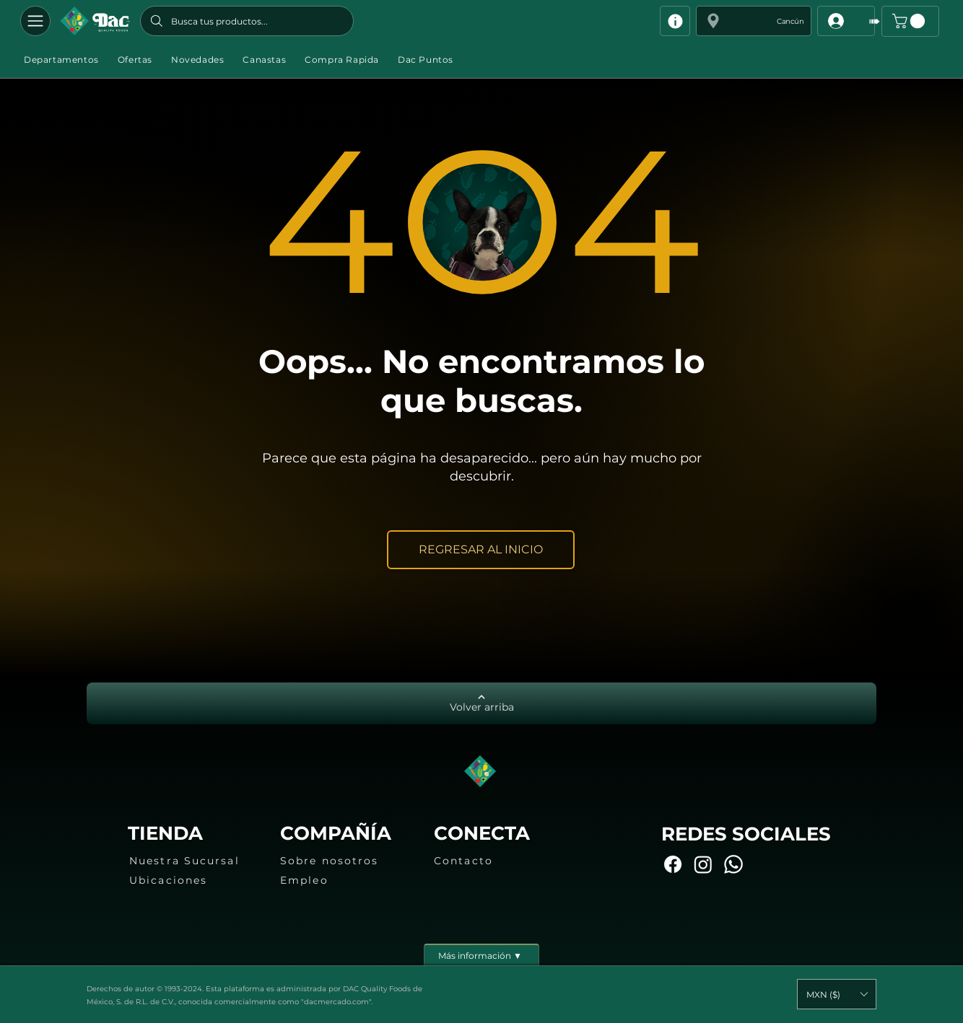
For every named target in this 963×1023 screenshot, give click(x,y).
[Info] (675, 21)
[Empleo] (344, 880)
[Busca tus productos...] (247, 21)
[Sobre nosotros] (344, 860)
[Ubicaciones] (193, 880)
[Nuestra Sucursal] (193, 860)
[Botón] (95, 21)
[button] (753, 21)
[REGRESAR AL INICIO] (481, 549)
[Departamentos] (35, 21)
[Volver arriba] (481, 703)
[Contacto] (498, 860)
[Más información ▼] (481, 954)
